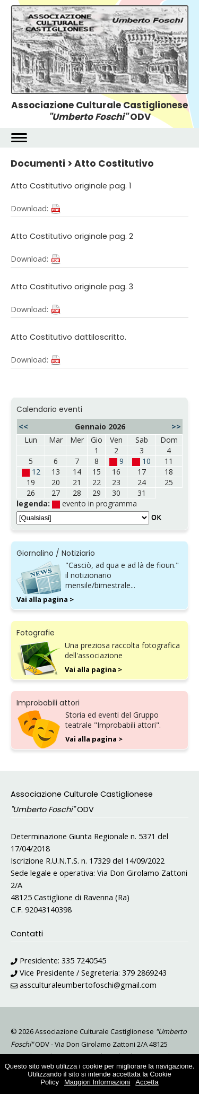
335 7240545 (84, 960)
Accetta (146, 1082)
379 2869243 (144, 973)
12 (36, 472)
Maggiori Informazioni (97, 1082)
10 (146, 461)
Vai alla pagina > (45, 599)
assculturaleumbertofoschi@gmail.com (88, 985)
